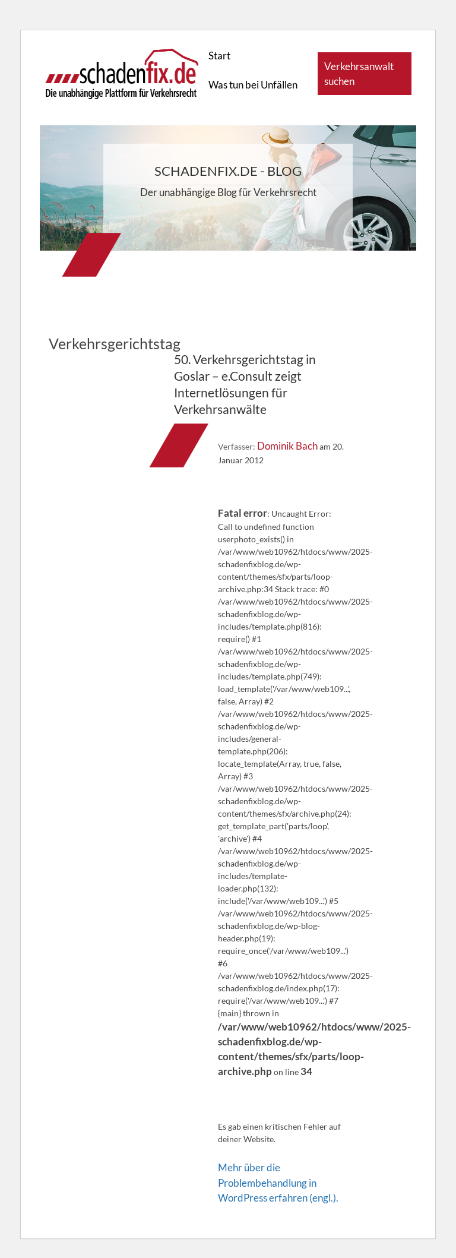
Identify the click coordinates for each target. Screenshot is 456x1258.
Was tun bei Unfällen (252, 84)
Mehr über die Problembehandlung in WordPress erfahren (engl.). (278, 1182)
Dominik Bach (287, 446)
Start (219, 55)
